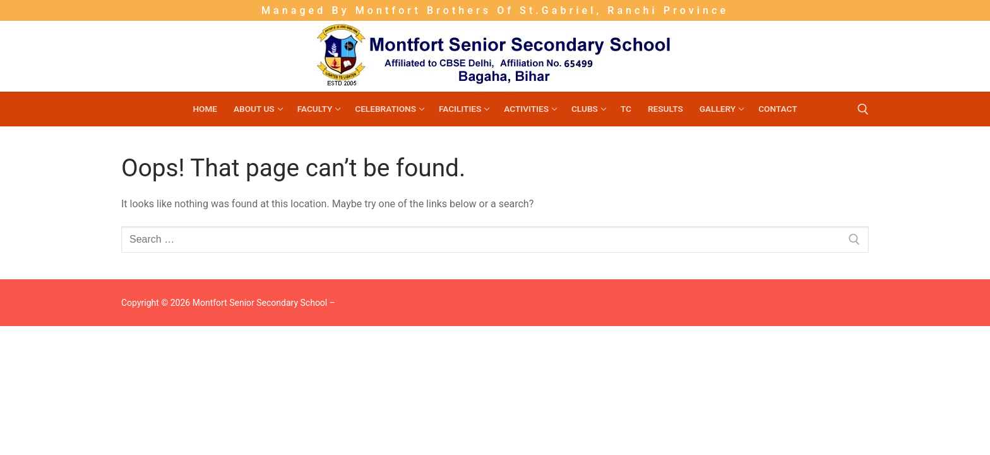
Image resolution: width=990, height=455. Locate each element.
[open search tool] (863, 109)
